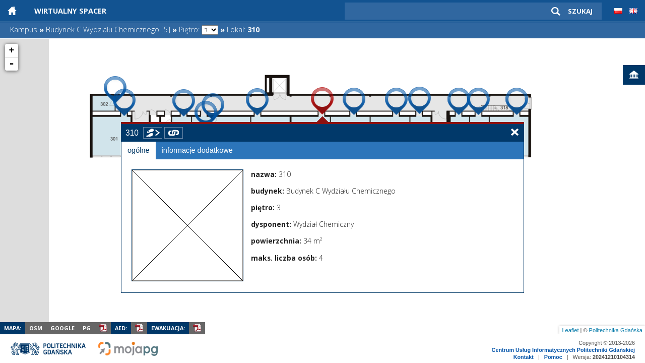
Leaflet (570, 330)
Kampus (23, 29)
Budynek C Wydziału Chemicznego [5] (108, 29)
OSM (35, 328)
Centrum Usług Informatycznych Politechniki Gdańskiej (563, 350)
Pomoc (553, 357)
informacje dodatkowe (197, 150)
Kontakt (523, 357)
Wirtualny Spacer (70, 11)
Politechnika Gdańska (615, 330)
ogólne (138, 150)
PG (87, 328)
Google (62, 328)
